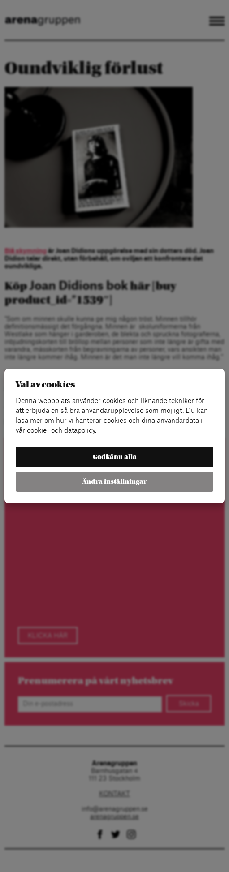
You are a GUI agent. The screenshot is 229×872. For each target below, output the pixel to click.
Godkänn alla (115, 457)
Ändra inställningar (114, 481)
